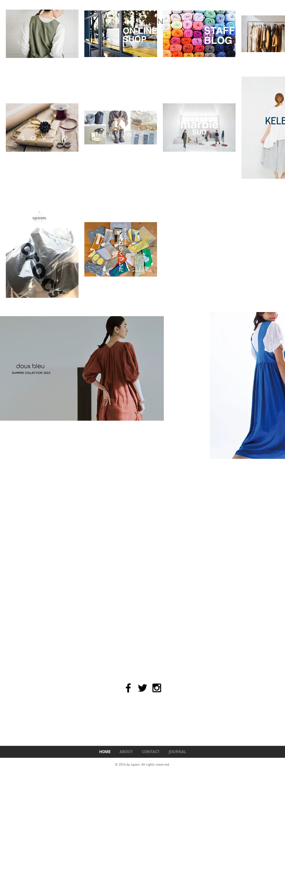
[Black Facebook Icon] (128, 688)
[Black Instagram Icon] (157, 688)
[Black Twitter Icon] (142, 688)
